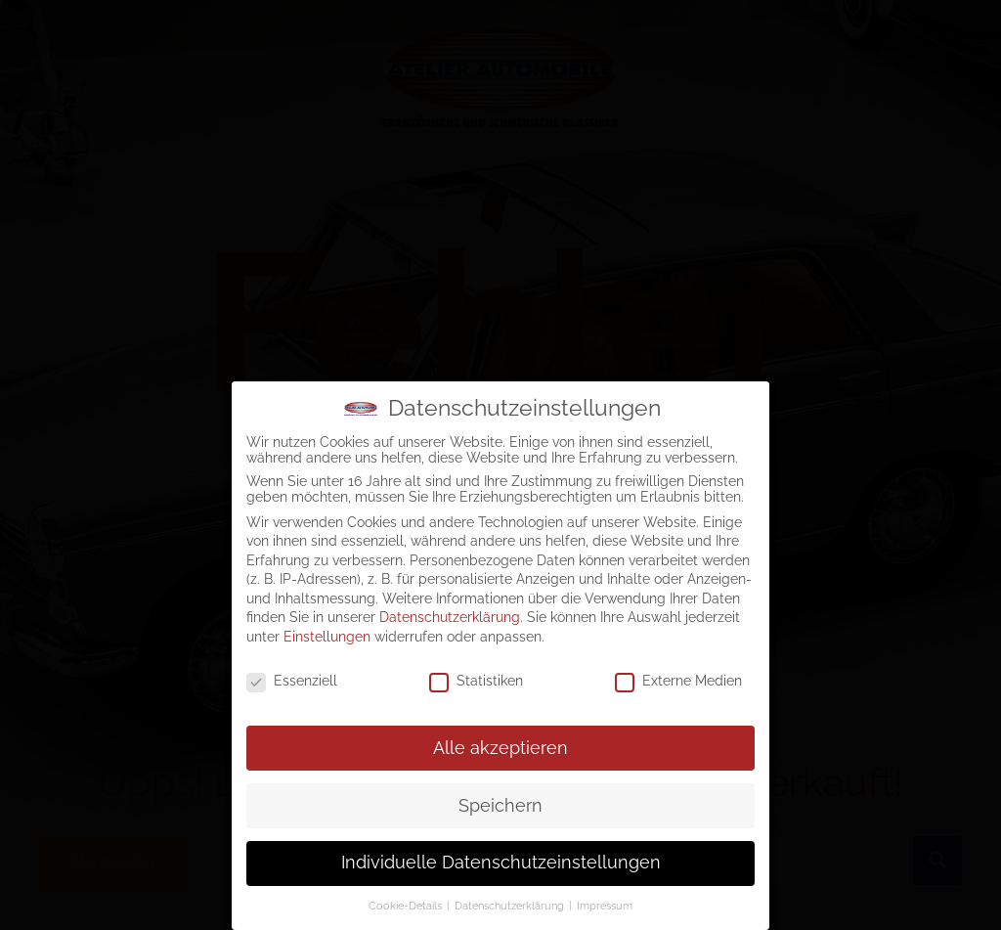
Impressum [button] (604, 905)
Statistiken (476, 680)
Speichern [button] (500, 806)
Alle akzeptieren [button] (500, 748)
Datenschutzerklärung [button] (511, 905)
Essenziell (291, 680)
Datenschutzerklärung (449, 617)
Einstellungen (326, 636)
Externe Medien (678, 680)
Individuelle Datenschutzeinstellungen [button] (501, 862)
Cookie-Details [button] (407, 905)
